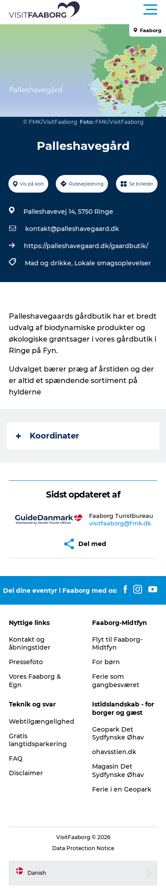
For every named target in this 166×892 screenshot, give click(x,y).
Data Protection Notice (83, 848)
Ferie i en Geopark (121, 789)
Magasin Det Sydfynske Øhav (118, 770)
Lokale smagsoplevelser (112, 263)
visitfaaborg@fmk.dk (120, 523)
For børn (106, 662)
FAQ (16, 758)
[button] (123, 9)
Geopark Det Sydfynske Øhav (118, 733)
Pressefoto (26, 662)
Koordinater (47, 436)
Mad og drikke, (49, 263)
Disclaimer (26, 773)
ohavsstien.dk (114, 752)
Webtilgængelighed (41, 721)
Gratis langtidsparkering (38, 740)
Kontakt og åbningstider (29, 643)
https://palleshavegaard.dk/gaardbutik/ (86, 246)
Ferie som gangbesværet (115, 680)
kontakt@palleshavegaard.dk (72, 229)
